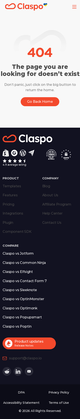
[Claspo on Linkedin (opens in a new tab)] (18, 371)
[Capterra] (31, 153)
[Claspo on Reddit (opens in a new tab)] (7, 371)
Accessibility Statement (21, 403)
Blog (46, 186)
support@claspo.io (25, 358)
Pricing (8, 204)
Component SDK (17, 232)
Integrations (13, 213)
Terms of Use (59, 403)
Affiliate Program (56, 204)
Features (10, 195)
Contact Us (51, 223)
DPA (21, 392)
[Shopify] (6, 153)
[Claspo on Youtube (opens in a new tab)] (29, 371)
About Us (50, 195)
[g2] (14, 153)
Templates (12, 186)
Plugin (8, 223)
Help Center (52, 213)
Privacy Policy (58, 392)
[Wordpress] (23, 153)
